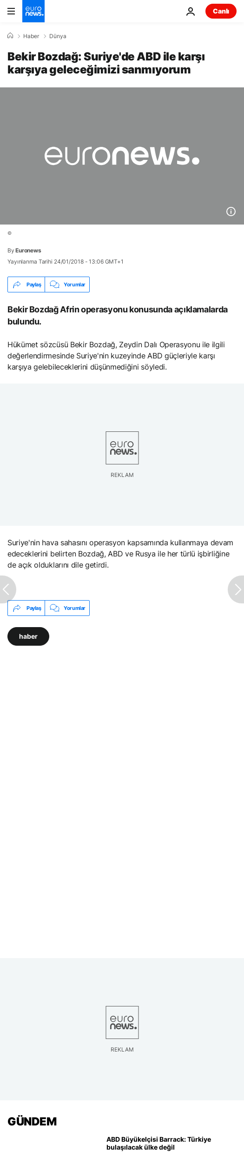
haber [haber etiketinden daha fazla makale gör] (28, 636)
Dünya (57, 36)
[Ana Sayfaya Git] (33, 11)
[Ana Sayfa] (10, 36)
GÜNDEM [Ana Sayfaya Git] (31, 1121)
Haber (31, 36)
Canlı (221, 11)
